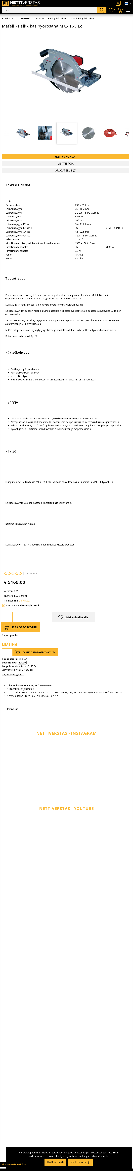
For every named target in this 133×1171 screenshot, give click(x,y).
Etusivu (6, 18)
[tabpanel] (67, 133)
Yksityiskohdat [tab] (66, 156)
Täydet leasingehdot (13, 674)
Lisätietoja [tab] (66, 163)
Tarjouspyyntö (10, 635)
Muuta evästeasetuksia (14, 1164)
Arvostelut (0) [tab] (65, 170)
